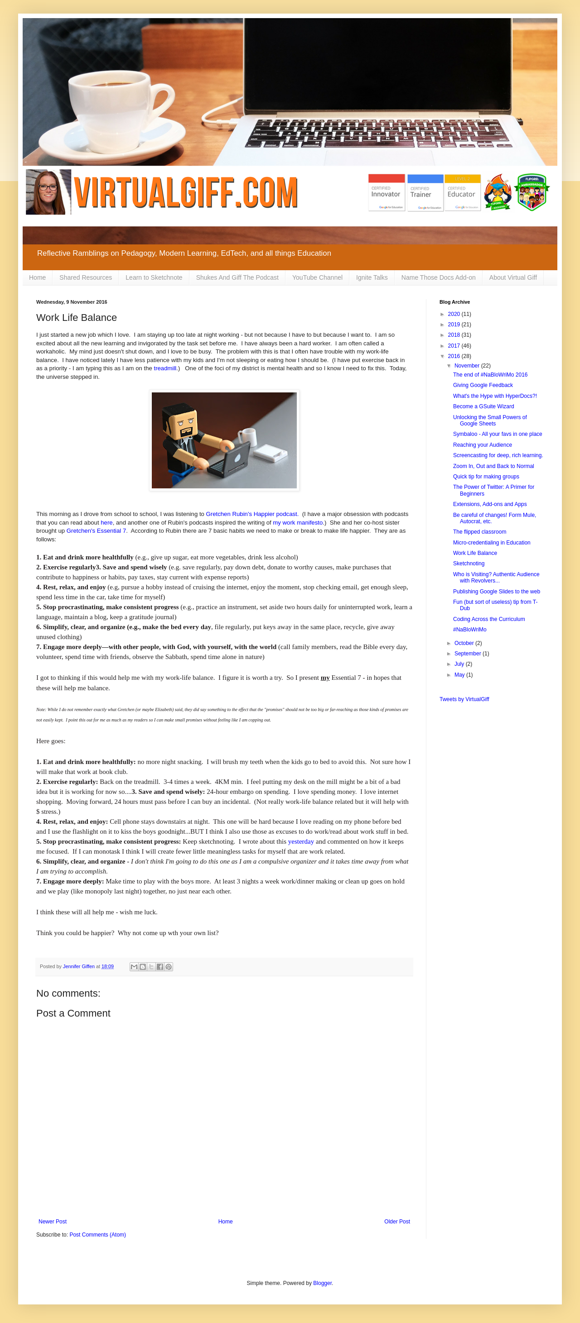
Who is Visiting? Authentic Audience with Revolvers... (496, 577)
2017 (455, 346)
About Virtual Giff (513, 277)
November (467, 366)
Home (37, 277)
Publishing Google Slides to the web (496, 591)
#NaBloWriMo (470, 629)
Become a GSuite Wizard (483, 406)
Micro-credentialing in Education (492, 543)
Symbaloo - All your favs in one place (497, 434)
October (464, 643)
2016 (455, 356)
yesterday (301, 841)
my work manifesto (298, 522)
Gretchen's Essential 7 (96, 530)
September (468, 653)
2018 (455, 335)
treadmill (165, 368)
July (460, 664)
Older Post (397, 1221)
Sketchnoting (468, 563)
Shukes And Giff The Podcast (237, 277)
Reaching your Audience (482, 445)
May (460, 675)
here (106, 522)
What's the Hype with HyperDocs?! (495, 396)
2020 (455, 314)
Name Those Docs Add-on (438, 277)
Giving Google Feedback (483, 385)
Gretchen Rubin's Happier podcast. (252, 514)
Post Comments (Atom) (97, 1235)
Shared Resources (85, 277)
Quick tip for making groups (486, 476)
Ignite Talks (372, 277)
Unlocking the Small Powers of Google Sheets (490, 420)
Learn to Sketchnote (154, 277)
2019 (455, 324)
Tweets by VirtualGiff (464, 699)
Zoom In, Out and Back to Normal (493, 466)
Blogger (322, 1283)
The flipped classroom (479, 532)
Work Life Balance (475, 553)
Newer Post (53, 1221)
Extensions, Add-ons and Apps (490, 504)
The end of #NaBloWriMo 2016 (490, 375)
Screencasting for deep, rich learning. (498, 455)
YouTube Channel (317, 277)
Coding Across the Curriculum (489, 619)
